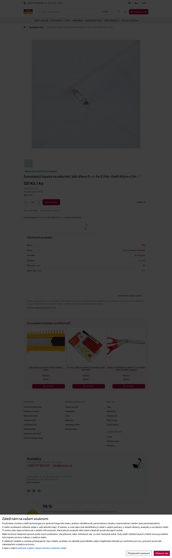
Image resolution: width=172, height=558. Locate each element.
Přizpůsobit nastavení (139, 553)
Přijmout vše (161, 553)
